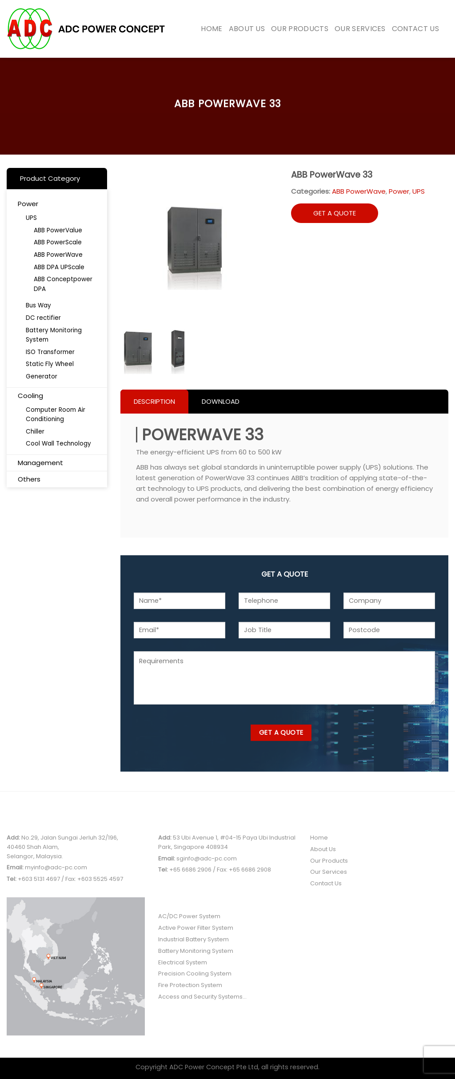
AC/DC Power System (189, 916)
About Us (247, 29)
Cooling (30, 395)
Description (154, 401)
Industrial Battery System (193, 939)
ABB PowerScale (58, 242)
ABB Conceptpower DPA (63, 284)
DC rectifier (43, 318)
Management (40, 462)
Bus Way (38, 305)
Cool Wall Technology (58, 443)
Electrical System (182, 962)
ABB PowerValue (58, 230)
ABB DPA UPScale (59, 267)
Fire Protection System (190, 985)
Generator (41, 376)
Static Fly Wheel (50, 364)
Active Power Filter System (195, 928)
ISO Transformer (50, 352)
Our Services (360, 29)
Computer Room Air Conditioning (55, 415)
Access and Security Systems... (202, 996)
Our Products (299, 29)
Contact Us (415, 29)
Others (29, 479)
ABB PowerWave (58, 255)
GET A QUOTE (334, 213)
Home (211, 29)
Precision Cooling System (194, 973)
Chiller (35, 431)
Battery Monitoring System (54, 335)
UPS (31, 218)
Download (220, 401)
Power (28, 203)
